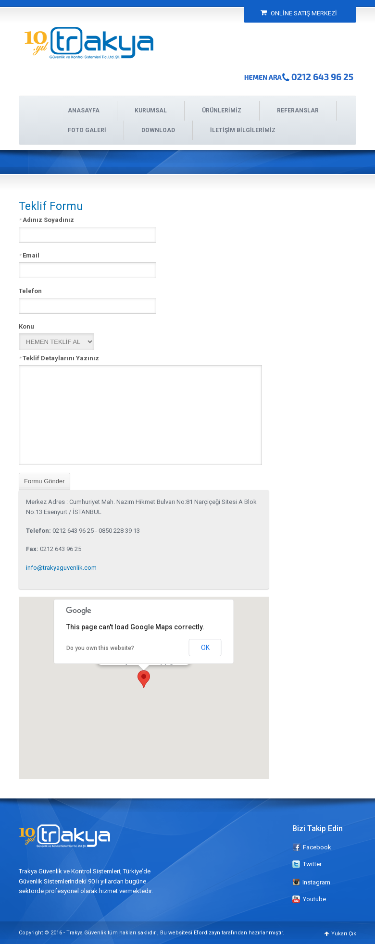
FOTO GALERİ (87, 130)
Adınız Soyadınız (46, 219)
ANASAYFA (84, 110)
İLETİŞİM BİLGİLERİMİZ (242, 130)
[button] (144, 679)
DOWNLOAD (158, 130)
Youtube (314, 899)
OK (205, 647)
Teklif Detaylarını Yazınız (59, 358)
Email (29, 255)
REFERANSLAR (298, 110)
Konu (26, 326)
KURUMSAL (151, 110)
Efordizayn (207, 933)
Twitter (312, 864)
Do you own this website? (100, 648)
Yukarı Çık (343, 933)
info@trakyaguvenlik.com (61, 567)
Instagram (311, 882)
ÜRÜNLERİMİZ (221, 110)
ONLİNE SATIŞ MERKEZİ (299, 13)
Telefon (30, 290)
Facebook (317, 847)
